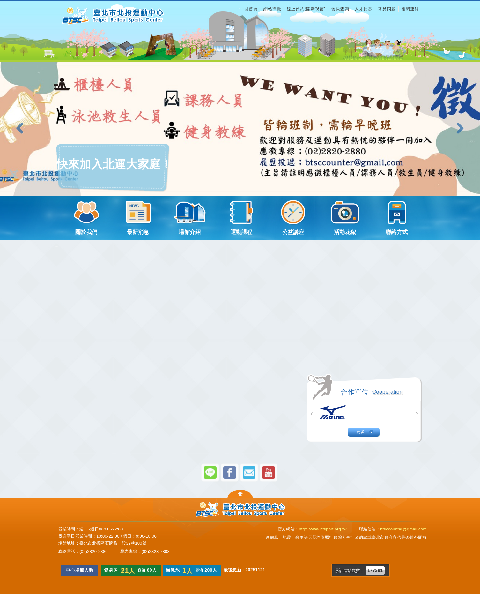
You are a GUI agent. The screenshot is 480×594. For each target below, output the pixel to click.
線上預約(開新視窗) (306, 8)
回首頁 (251, 8)
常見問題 (387, 8)
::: (240, 9)
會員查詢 (340, 8)
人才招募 (364, 8)
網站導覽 (272, 8)
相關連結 (410, 8)
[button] (22, 128)
